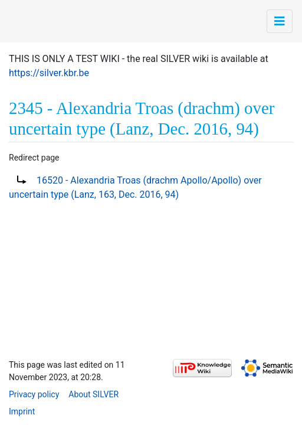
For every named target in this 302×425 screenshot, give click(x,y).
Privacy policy (34, 394)
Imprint (22, 411)
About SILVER (93, 394)
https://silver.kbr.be (49, 73)
